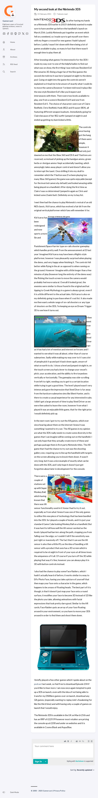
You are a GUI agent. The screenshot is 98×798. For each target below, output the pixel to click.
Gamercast (8, 21)
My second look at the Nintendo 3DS (57, 9)
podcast (38, 684)
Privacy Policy (59, 791)
